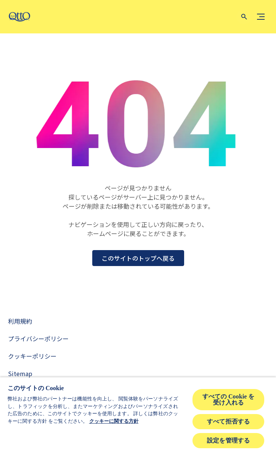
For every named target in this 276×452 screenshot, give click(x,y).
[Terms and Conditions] (20, 321)
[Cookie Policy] (32, 356)
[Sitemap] (20, 373)
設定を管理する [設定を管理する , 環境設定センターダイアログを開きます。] (228, 440)
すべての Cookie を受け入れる (228, 399)
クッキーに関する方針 (114, 421)
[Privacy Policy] (38, 338)
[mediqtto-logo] (21, 17)
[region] (138, 414)
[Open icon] (244, 16)
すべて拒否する (228, 421)
